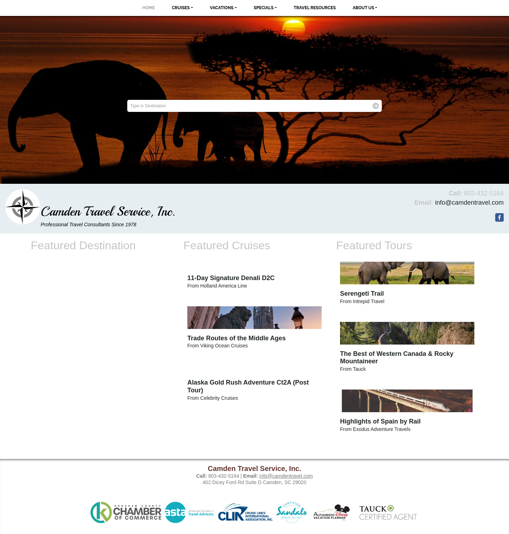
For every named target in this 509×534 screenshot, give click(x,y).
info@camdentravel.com (469, 202)
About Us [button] (363, 7)
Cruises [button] (181, 7)
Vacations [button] (222, 7)
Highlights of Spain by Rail (380, 421)
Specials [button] (264, 7)
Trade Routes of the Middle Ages (236, 338)
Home (148, 7)
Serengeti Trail (362, 293)
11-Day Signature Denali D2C (231, 278)
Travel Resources (315, 7)
